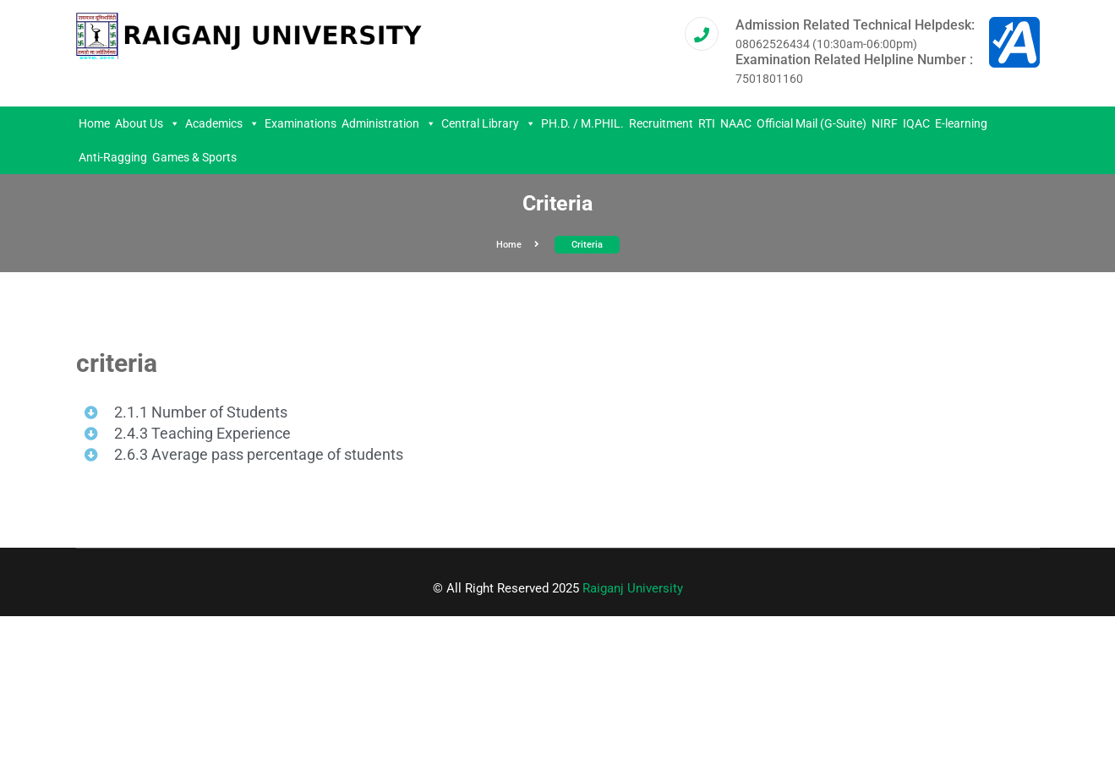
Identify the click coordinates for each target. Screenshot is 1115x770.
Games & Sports (194, 157)
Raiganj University (632, 588)
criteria (587, 244)
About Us (147, 123)
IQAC (916, 123)
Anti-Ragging (113, 157)
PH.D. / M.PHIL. (582, 123)
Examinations (300, 123)
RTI (706, 123)
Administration (389, 123)
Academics (222, 123)
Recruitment (661, 123)
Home (94, 123)
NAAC (736, 123)
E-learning (961, 123)
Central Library (488, 123)
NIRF (885, 123)
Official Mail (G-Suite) (811, 123)
